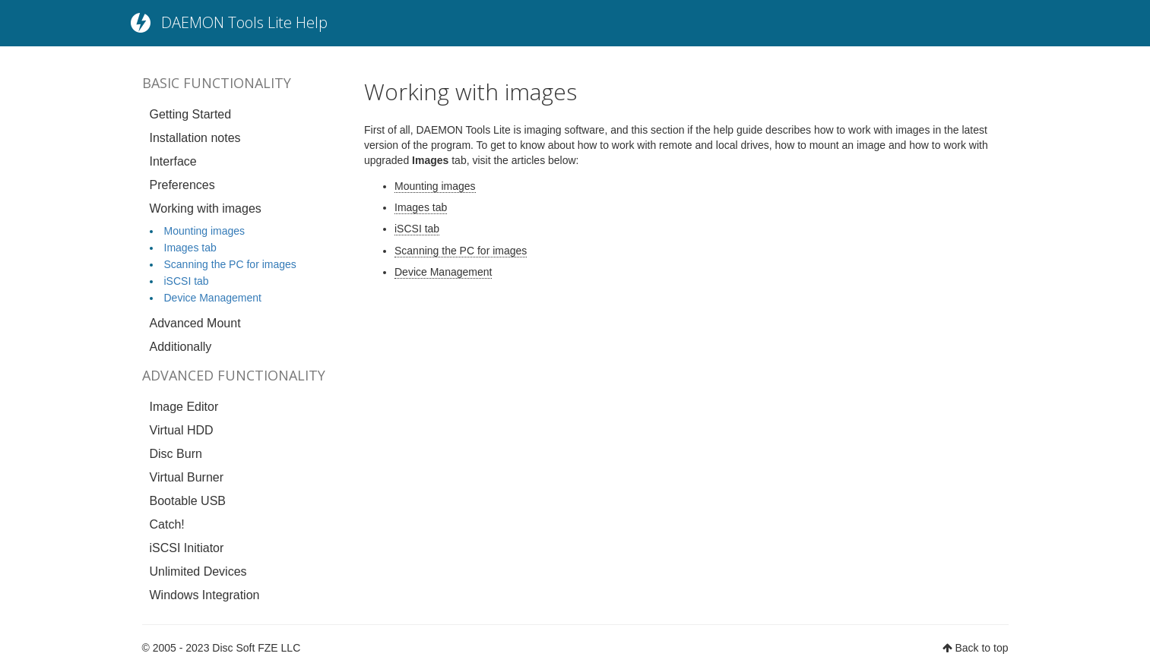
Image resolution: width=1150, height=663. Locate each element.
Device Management (212, 298)
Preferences (182, 184)
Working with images (205, 208)
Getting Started (191, 114)
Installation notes (195, 137)
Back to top (981, 648)
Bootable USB (188, 500)
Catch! (167, 524)
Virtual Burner (187, 477)
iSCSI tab (186, 281)
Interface (173, 161)
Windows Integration (205, 595)
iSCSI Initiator (187, 547)
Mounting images (205, 231)
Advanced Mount (195, 323)
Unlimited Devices (198, 571)
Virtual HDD (182, 430)
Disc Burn (176, 453)
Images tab (190, 248)
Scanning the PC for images (230, 264)
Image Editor (184, 406)
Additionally (181, 346)
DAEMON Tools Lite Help (244, 22)
